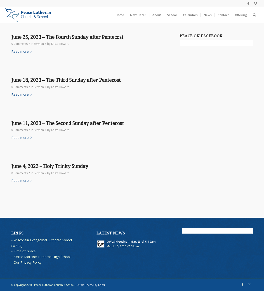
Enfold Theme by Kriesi (91, 284)
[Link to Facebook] (248, 3)
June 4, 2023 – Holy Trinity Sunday (49, 166)
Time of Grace (25, 251)
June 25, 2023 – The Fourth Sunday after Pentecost (67, 37)
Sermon (39, 44)
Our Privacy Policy (28, 262)
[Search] (254, 15)
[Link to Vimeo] (255, 3)
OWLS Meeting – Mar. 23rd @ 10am (131, 241)
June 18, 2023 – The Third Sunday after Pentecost (66, 80)
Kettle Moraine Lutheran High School (42, 256)
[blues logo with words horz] (28, 15)
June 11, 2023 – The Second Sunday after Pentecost (67, 123)
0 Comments (19, 44)
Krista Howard (60, 44)
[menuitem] (120, 15)
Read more (22, 51)
